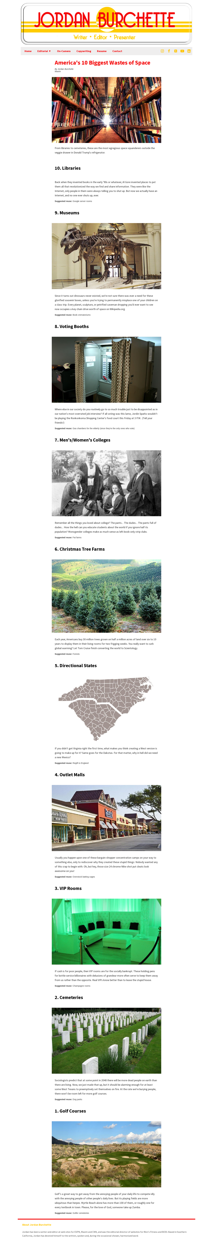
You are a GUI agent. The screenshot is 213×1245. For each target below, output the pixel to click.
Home (28, 51)
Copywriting (83, 51)
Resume (101, 51)
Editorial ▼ (44, 51)
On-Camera (64, 51)
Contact (117, 51)
